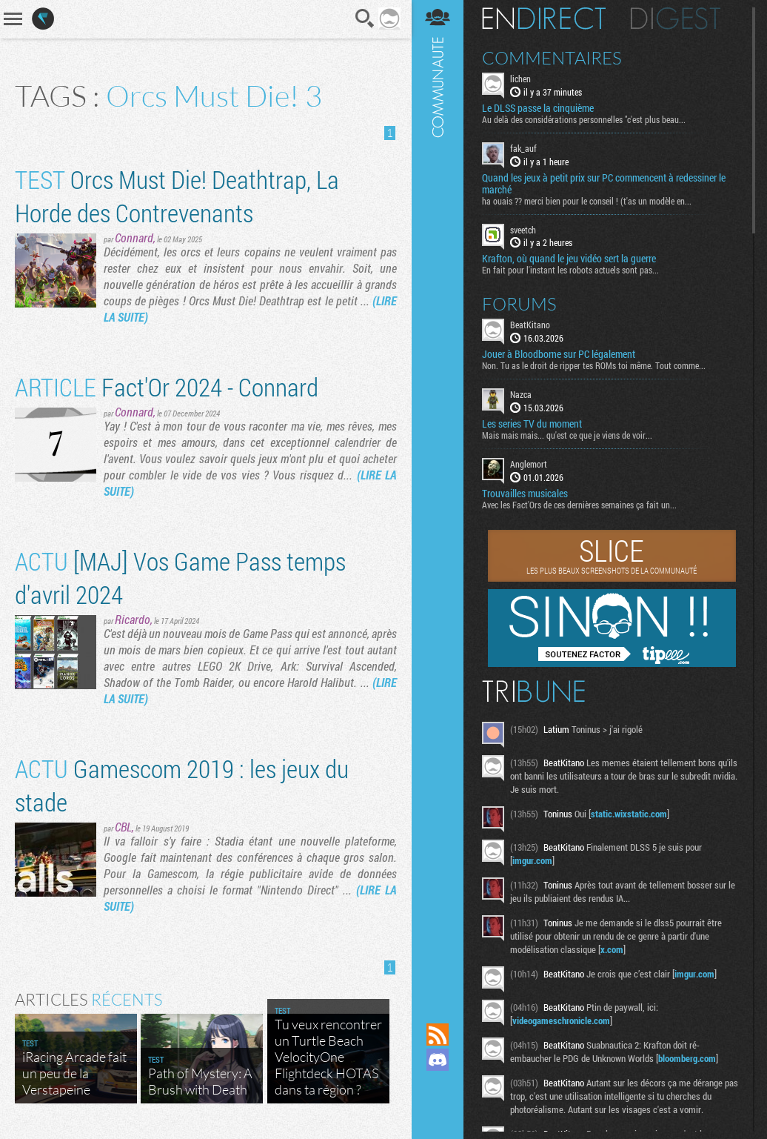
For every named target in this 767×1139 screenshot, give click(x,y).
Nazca (521, 394)
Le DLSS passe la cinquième (538, 108)
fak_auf (523, 148)
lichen (520, 78)
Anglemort (528, 464)
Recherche (365, 18)
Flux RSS (437, 1034)
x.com (611, 949)
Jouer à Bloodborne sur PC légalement (558, 354)
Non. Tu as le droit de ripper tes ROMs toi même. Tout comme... (594, 365)
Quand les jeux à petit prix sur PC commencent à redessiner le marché (604, 184)
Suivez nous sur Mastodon (437, 1085)
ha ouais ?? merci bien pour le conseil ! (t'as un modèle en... (586, 201)
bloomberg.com (687, 1058)
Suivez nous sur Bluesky (437, 1110)
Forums (519, 304)
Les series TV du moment (532, 424)
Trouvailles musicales (525, 493)
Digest (675, 18)
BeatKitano (530, 325)
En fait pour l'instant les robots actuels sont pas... (570, 270)
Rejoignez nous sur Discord (437, 1060)
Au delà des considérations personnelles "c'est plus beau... (584, 119)
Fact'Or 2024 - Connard (166, 386)
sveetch (523, 230)
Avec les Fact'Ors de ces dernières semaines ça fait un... (579, 505)
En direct (544, 18)
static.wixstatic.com (629, 813)
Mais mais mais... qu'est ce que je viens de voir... (567, 435)
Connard (134, 237)
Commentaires (552, 58)
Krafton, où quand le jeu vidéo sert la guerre (569, 259)
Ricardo (132, 619)
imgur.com (532, 860)
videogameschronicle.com (561, 1020)
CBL (123, 826)
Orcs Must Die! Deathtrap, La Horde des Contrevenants (177, 195)
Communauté (437, 497)
